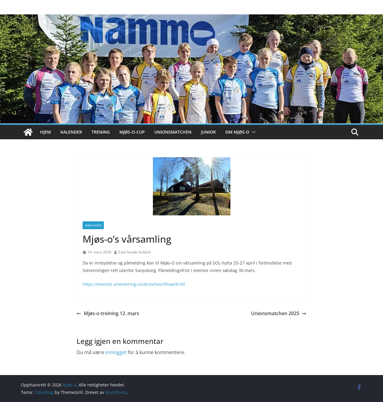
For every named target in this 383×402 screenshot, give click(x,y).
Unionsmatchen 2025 (278, 313)
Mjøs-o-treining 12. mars (108, 313)
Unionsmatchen (173, 132)
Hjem (45, 132)
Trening (101, 132)
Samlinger (93, 225)
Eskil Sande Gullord (134, 252)
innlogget (116, 352)
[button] (252, 132)
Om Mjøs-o (237, 132)
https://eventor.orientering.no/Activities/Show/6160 (134, 284)
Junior (208, 132)
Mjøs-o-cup (132, 132)
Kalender (71, 132)
